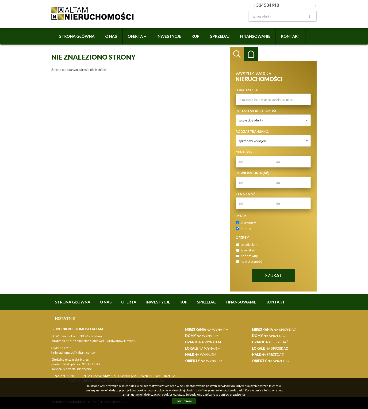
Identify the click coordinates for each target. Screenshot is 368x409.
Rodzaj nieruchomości (257, 111)
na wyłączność (249, 261)
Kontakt (290, 36)
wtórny (243, 228)
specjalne (245, 250)
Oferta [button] (137, 36)
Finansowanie (255, 36)
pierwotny (246, 222)
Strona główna (77, 36)
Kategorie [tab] (251, 54)
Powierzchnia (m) (252, 173)
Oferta (128, 301)
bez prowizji (247, 256)
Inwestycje (169, 36)
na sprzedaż (274, 330)
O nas (111, 36)
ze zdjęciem (246, 244)
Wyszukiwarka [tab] (237, 54)
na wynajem (206, 330)
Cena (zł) (244, 152)
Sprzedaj (220, 36)
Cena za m (245, 194)
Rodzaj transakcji (253, 131)
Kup (195, 36)
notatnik (65, 318)
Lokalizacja (247, 90)
